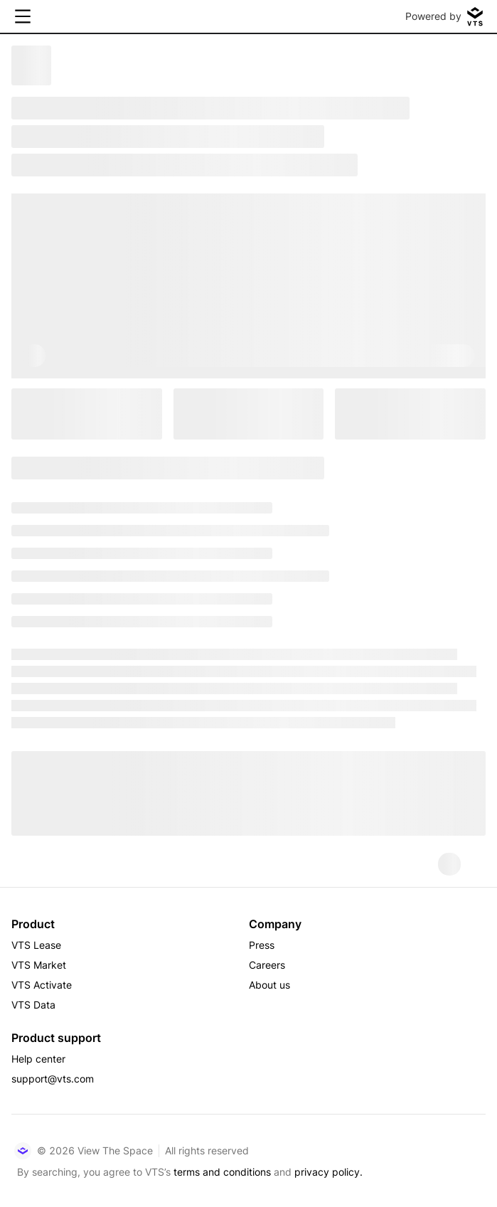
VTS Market (38, 965)
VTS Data (33, 1005)
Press (261, 945)
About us (269, 985)
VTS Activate (41, 985)
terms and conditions (222, 1172)
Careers (267, 965)
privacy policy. (328, 1172)
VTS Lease (36, 945)
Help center (38, 1059)
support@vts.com (52, 1079)
